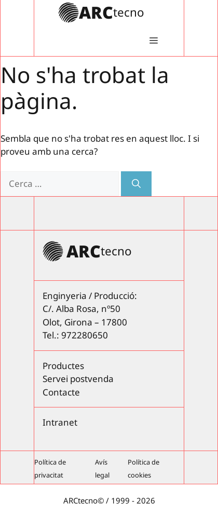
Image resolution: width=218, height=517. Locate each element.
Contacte (61, 392)
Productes (63, 366)
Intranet (60, 422)
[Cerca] (136, 183)
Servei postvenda (78, 379)
